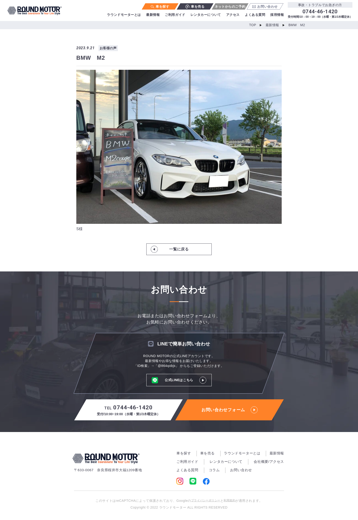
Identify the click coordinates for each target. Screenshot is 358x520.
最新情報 (153, 15)
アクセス (233, 15)
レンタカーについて (205, 15)
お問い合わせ (264, 6)
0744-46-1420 (128, 410)
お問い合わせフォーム (229, 409)
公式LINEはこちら (179, 380)
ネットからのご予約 (230, 6)
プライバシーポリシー (203, 501)
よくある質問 (255, 15)
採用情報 (277, 15)
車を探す (160, 6)
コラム (214, 470)
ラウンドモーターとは (124, 15)
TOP (250, 25)
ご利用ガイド (175, 15)
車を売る (195, 7)
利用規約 (234, 501)
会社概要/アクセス (269, 462)
